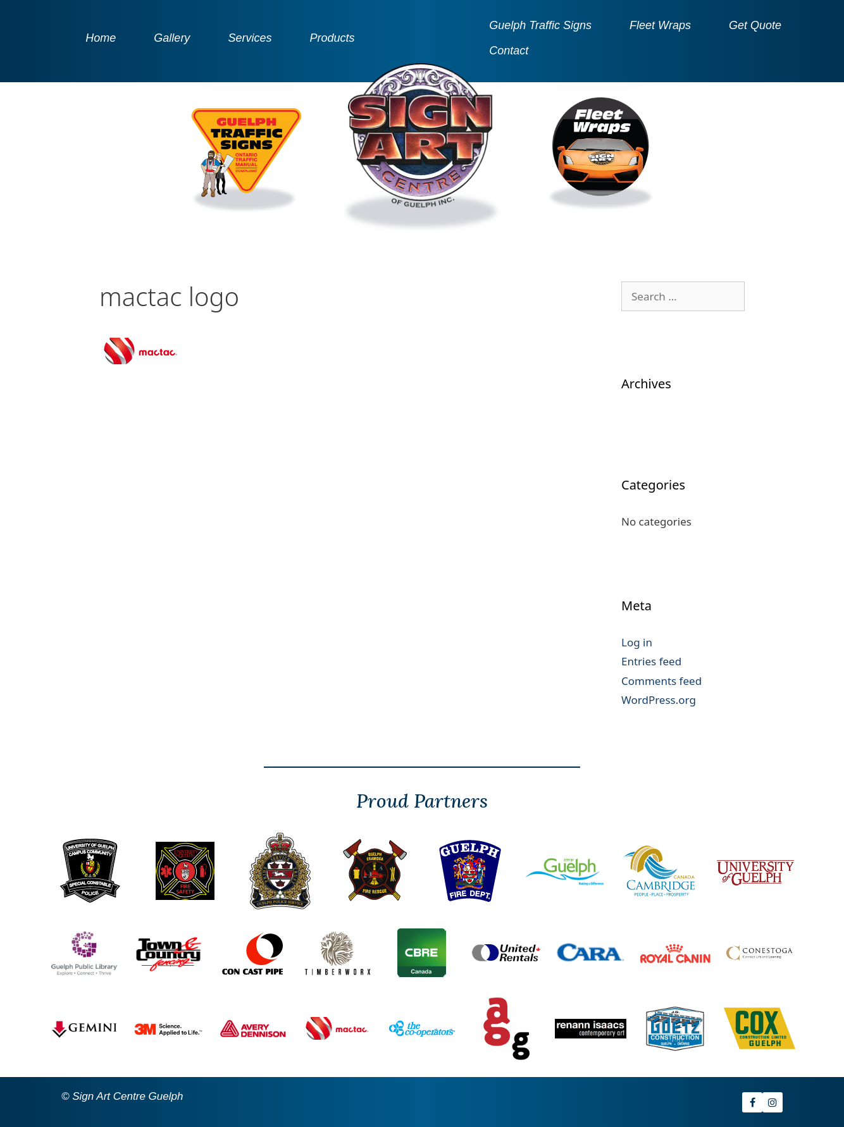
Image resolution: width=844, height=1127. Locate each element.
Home (100, 38)
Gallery (172, 38)
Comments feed (661, 681)
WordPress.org (658, 700)
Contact (508, 50)
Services (249, 38)
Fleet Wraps (660, 25)
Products (331, 38)
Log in (636, 642)
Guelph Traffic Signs (540, 25)
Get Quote (755, 25)
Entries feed (651, 661)
